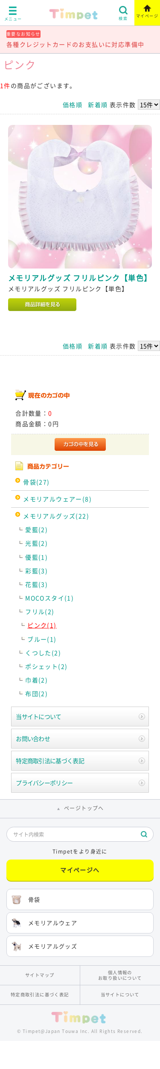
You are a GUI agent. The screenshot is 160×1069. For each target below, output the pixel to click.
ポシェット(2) (46, 666)
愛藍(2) (36, 529)
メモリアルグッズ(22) (56, 516)
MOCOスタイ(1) (49, 598)
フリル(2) (39, 611)
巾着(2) (36, 680)
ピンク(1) (41, 625)
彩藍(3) (36, 570)
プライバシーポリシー (44, 782)
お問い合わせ (33, 738)
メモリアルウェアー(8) (57, 499)
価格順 (72, 104)
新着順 (98, 104)
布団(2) (36, 693)
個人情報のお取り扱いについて (120, 975)
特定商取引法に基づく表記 (50, 760)
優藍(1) (36, 557)
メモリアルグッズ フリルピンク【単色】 (80, 278)
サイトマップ (39, 975)
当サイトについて (38, 716)
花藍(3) (36, 584)
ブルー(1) (41, 639)
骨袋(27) (36, 482)
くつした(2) (43, 652)
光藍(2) (36, 543)
